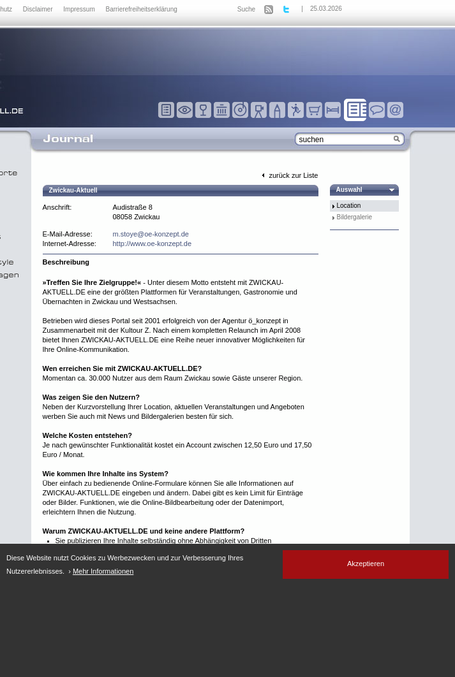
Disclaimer (38, 9)
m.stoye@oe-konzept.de (151, 234)
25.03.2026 (326, 8)
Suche (246, 9)
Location (349, 205)
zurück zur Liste (288, 175)
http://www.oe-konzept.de (152, 243)
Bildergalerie (355, 217)
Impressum (79, 9)
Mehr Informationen (103, 571)
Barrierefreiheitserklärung (141, 9)
